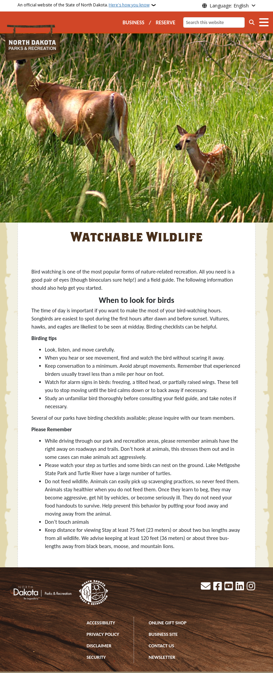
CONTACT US (161, 646)
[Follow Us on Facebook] (217, 586)
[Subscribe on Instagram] (251, 586)
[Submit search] (251, 22)
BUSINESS (133, 22)
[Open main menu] (264, 22)
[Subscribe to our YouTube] (228, 586)
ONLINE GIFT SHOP (167, 623)
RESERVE (165, 22)
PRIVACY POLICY (102, 634)
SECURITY (96, 657)
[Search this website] (214, 22)
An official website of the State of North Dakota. (83, 5)
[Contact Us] (206, 586)
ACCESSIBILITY (100, 623)
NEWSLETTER (161, 657)
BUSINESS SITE (163, 634)
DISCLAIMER (98, 646)
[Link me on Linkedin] (240, 586)
